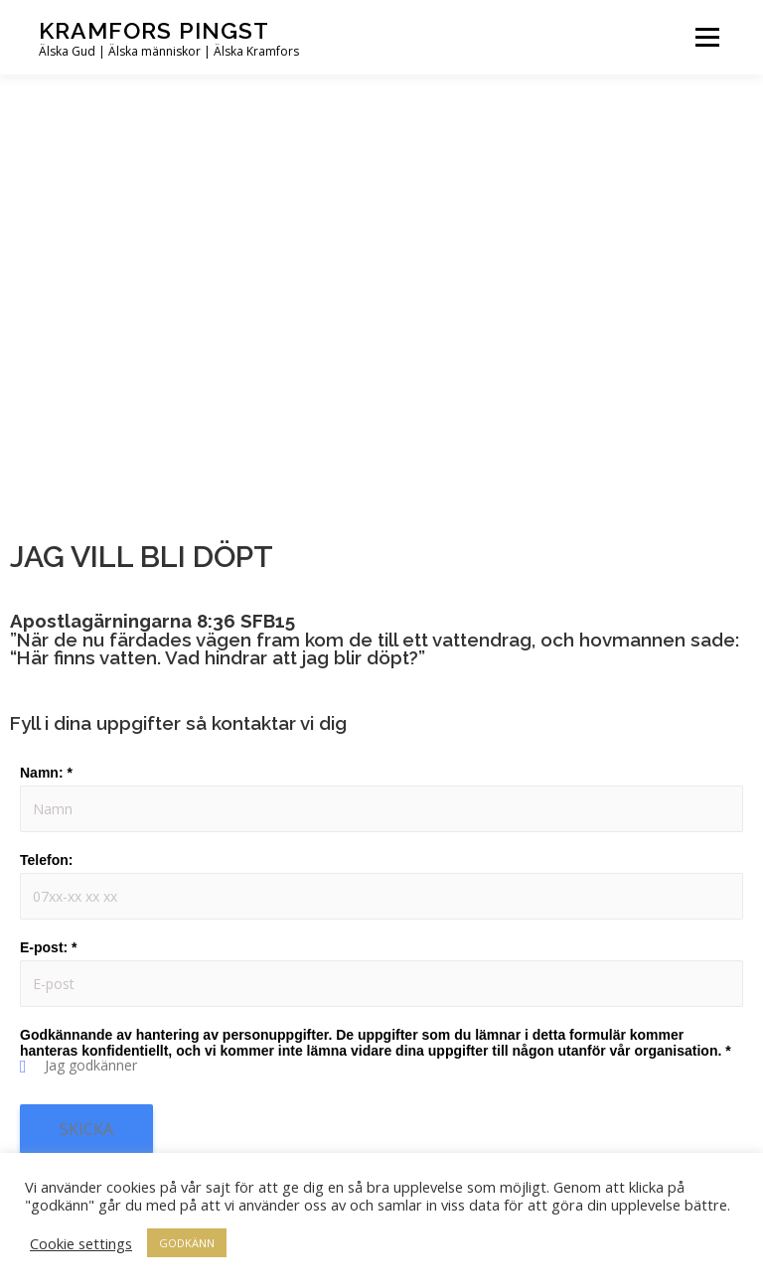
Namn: (46, 773)
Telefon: (46, 860)
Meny (706, 37)
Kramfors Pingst (154, 30)
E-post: (48, 947)
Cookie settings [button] (81, 1243)
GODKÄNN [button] (187, 1242)
